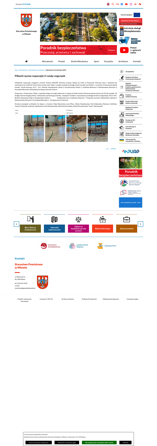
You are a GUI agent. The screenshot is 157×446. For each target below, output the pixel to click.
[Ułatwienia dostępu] (135, 4)
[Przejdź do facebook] (122, 4)
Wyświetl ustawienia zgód (67, 442)
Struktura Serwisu (68, 299)
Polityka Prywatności (89, 299)
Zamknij (125, 442)
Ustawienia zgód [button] (132, 299)
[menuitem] (47, 61)
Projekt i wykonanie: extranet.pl (25, 300)
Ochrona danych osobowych (39, 442)
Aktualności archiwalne (36, 70)
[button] (34, 141)
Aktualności (24, 70)
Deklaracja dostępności (111, 299)
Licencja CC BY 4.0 (46, 299)
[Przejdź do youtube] (126, 4)
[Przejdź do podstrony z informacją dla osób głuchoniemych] (140, 4)
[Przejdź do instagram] (131, 4)
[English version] (108, 4)
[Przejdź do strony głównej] (26, 61)
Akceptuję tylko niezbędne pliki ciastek (99, 442)
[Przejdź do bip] (117, 4)
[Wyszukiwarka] (112, 4)
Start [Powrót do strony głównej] (16, 70)
